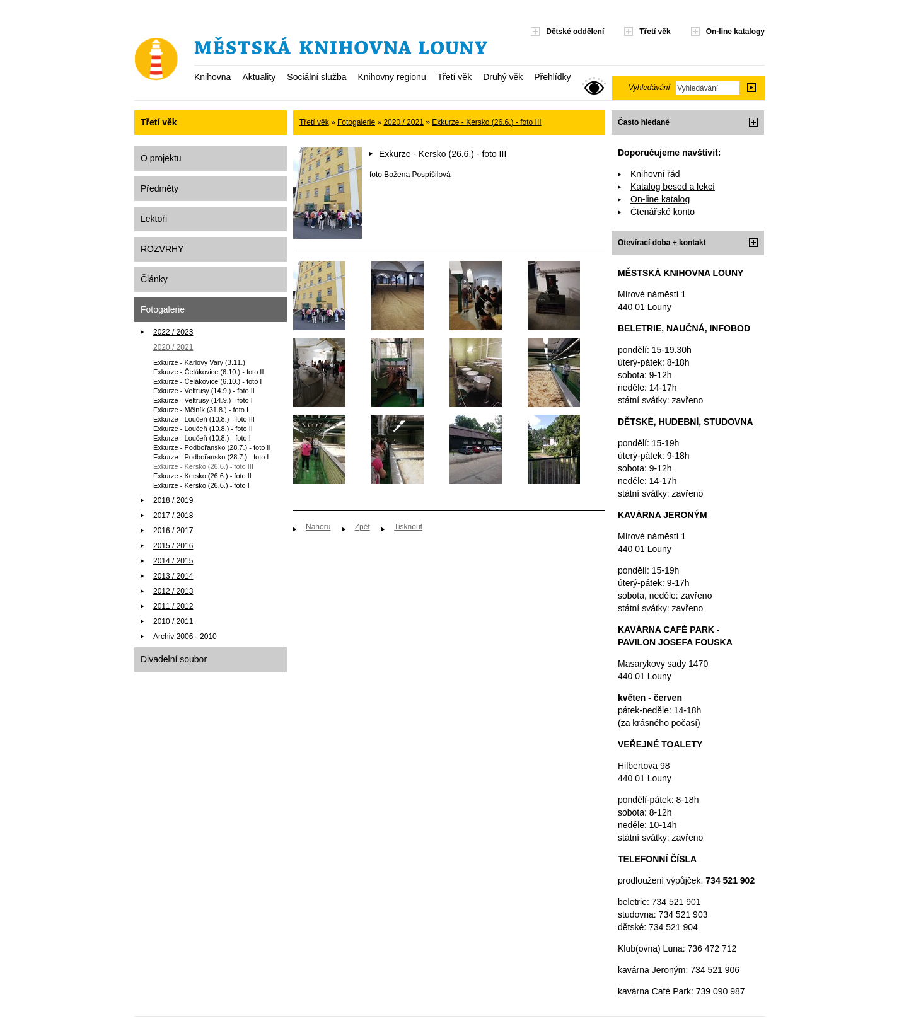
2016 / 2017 (173, 530)
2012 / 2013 (173, 591)
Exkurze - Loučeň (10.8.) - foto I (202, 438)
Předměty (159, 188)
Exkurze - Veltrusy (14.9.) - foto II (204, 391)
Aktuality (259, 77)
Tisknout (408, 526)
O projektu (161, 158)
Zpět (362, 526)
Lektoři (154, 219)
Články (154, 279)
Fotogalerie (163, 309)
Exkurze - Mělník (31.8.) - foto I (200, 409)
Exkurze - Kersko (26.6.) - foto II (202, 476)
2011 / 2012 (173, 606)
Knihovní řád (655, 174)
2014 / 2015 (173, 560)
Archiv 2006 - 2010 (185, 636)
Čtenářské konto (662, 212)
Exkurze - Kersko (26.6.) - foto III (203, 466)
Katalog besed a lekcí (672, 187)
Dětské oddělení (575, 31)
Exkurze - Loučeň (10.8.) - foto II (203, 428)
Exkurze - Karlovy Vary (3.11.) (199, 362)
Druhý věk (503, 77)
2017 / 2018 (173, 515)
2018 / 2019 (173, 500)
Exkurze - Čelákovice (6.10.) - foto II (208, 372)
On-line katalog (660, 199)
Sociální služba (316, 77)
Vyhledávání (649, 87)
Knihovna (212, 77)
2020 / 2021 (173, 347)
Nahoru (318, 526)
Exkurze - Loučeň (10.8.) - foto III (204, 419)
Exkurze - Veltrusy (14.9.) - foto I (203, 400)
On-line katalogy (735, 31)
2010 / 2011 (173, 621)
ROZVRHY (162, 249)
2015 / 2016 (173, 545)
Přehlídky (552, 77)
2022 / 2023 (173, 332)
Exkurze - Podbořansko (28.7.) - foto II (211, 447)
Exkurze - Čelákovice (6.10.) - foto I (207, 381)
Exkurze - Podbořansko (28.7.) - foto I (211, 457)
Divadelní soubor (174, 659)
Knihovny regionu (391, 77)
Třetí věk (455, 77)
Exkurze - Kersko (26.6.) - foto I (201, 485)
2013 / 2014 (173, 576)
